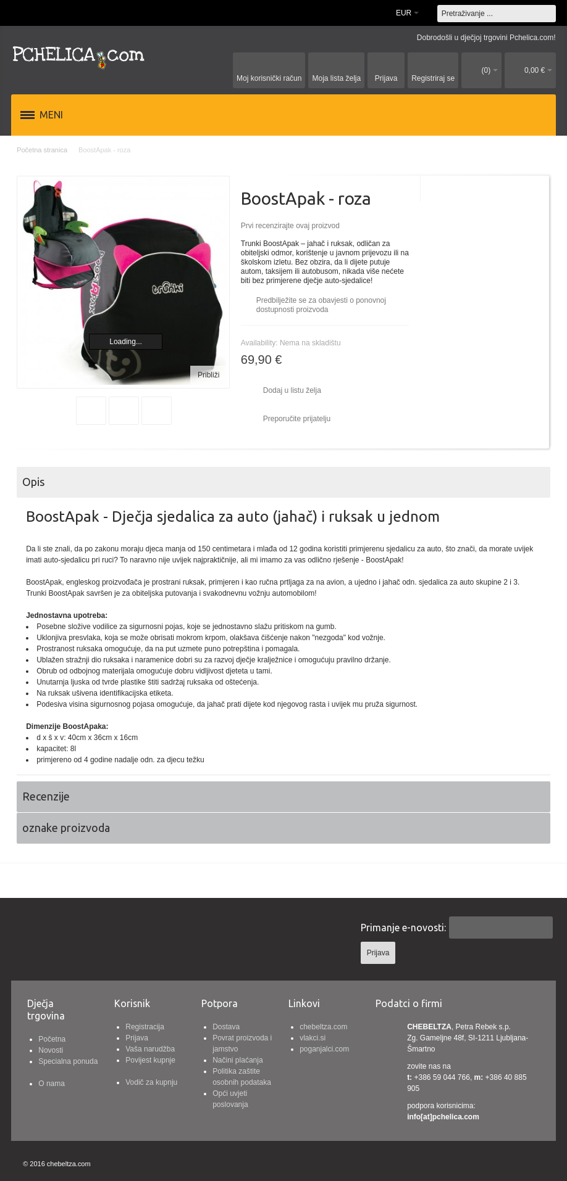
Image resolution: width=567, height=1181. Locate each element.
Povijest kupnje (150, 1060)
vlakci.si (313, 1038)
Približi (208, 375)
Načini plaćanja (237, 1060)
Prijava (136, 1038)
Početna (51, 1039)
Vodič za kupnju (151, 1082)
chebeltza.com (323, 1027)
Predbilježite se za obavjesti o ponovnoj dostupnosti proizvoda (321, 305)
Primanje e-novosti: (403, 927)
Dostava (226, 1027)
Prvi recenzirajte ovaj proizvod (290, 225)
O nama (51, 1083)
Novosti (50, 1050)
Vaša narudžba (150, 1049)
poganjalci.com (324, 1049)
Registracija (144, 1027)
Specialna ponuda (68, 1061)
